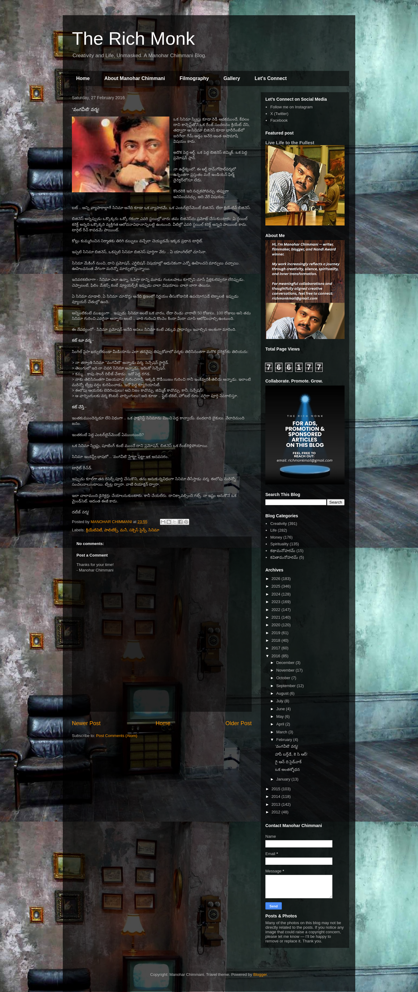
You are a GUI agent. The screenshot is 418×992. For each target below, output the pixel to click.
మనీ (123, 530)
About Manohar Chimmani (134, 78)
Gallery (232, 78)
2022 (276, 609)
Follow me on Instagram (291, 107)
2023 (276, 601)
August (283, 693)
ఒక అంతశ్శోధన (287, 769)
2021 (276, 617)
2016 (276, 656)
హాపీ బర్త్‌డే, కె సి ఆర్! (291, 754)
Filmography (194, 78)
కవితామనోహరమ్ (284, 557)
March (282, 732)
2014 (276, 796)
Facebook (279, 120)
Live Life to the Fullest (289, 142)
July (280, 701)
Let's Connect (271, 78)
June (281, 709)
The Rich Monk (133, 38)
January (284, 779)
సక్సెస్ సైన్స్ (137, 530)
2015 (276, 789)
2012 (276, 812)
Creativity (278, 523)
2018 (276, 640)
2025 (276, 586)
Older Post (238, 723)
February (284, 739)
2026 (276, 578)
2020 (276, 625)
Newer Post (86, 723)
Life (273, 530)
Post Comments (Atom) (116, 735)
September (286, 685)
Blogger (260, 974)
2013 (276, 804)
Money (276, 537)
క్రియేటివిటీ (94, 530)
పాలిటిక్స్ (111, 530)
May (280, 716)
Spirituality (279, 544)
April (280, 724)
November (286, 670)
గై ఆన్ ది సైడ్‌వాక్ (288, 762)
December (286, 662)
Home (83, 78)
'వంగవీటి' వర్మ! (286, 746)
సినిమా (153, 530)
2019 (276, 632)
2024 (276, 594)
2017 (276, 648)
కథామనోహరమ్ (282, 550)
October (284, 678)
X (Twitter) (279, 113)
